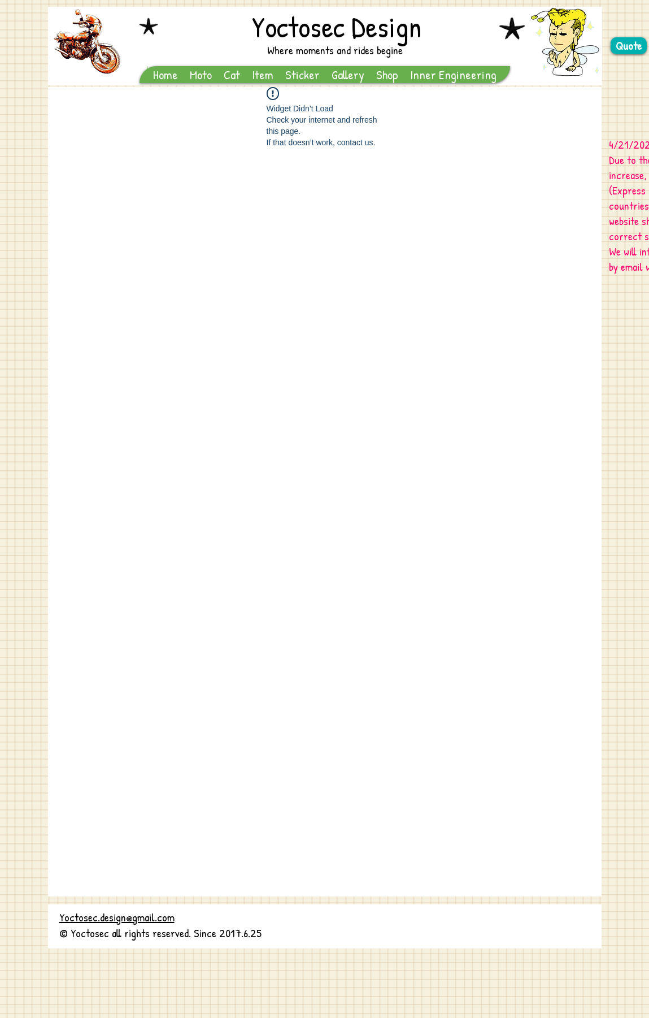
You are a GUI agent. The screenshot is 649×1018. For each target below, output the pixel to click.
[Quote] (629, 45)
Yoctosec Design (336, 26)
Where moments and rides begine (335, 50)
